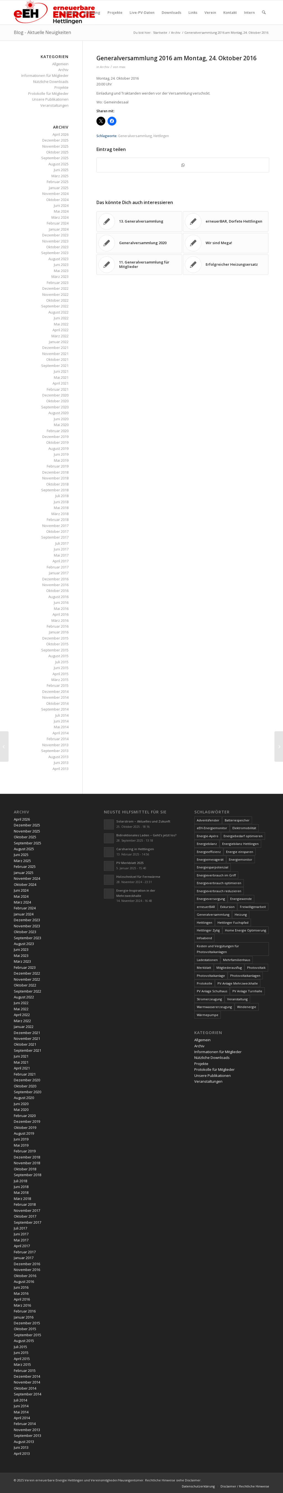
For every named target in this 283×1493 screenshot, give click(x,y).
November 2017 (55, 525)
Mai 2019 (61, 460)
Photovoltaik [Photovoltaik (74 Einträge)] (256, 967)
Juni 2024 (61, 205)
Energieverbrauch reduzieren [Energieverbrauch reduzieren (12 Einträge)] (219, 891)
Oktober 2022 (57, 300)
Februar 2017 (58, 567)
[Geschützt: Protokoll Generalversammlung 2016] (278, 746)
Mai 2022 (61, 324)
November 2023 (55, 241)
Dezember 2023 (55, 235)
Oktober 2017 (57, 531)
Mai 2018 (61, 507)
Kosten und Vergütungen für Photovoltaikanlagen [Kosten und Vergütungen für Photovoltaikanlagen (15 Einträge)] (218, 949)
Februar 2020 (58, 430)
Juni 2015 (61, 667)
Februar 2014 (58, 738)
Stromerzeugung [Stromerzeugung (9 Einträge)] (209, 999)
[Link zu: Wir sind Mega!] (225, 243)
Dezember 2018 (55, 472)
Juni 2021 (61, 371)
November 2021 (55, 353)
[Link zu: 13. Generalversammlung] (139, 221)
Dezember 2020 (55, 395)
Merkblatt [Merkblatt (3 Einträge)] (204, 967)
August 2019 (58, 448)
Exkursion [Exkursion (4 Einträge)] (227, 907)
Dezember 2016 (55, 578)
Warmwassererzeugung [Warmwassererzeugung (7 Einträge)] (214, 1007)
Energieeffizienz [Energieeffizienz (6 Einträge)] (209, 852)
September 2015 (55, 650)
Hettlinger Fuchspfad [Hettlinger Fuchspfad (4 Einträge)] (233, 922)
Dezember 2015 (55, 638)
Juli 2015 (62, 661)
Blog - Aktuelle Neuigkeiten (42, 32)
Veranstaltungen (54, 105)
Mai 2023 (61, 270)
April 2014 (61, 732)
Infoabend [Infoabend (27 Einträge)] (204, 938)
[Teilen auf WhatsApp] (183, 165)
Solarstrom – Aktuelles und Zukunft (143, 821)
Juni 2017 (61, 549)
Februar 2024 (58, 223)
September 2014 (55, 709)
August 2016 (58, 596)
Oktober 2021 (57, 359)
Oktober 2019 (57, 442)
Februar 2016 (58, 626)
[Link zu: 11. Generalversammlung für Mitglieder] (139, 264)
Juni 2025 (61, 169)
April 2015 (61, 673)
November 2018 (55, 478)
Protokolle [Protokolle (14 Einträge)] (204, 983)
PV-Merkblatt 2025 (129, 863)
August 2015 (58, 655)
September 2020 (55, 406)
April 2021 (61, 383)
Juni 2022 (61, 317)
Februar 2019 (58, 466)
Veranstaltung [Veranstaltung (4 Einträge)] (237, 999)
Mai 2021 (61, 377)
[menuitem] (70, 12)
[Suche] (263, 12)
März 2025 (60, 175)
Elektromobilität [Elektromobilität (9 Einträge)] (244, 828)
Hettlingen (161, 136)
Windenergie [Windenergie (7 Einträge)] (246, 1007)
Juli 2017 (62, 543)
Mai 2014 (61, 726)
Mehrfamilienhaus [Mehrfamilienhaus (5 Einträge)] (236, 960)
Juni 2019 (61, 454)
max (122, 67)
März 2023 (60, 276)
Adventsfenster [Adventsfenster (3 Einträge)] (208, 820)
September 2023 (55, 252)
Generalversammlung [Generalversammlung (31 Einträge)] (213, 914)
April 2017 (61, 560)
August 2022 (58, 312)
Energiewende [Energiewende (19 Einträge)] (241, 899)
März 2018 (60, 513)
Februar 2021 (58, 389)
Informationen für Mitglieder (45, 75)
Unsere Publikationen (50, 99)
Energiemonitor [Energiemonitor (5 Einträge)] (240, 859)
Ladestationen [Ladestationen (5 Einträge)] (207, 960)
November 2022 (55, 294)
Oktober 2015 (57, 643)
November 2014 (55, 697)
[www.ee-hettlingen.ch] (54, 12)
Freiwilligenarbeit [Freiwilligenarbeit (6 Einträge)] (253, 907)
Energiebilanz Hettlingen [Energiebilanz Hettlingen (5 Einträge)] (240, 844)
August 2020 (58, 412)
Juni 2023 (61, 264)
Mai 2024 (61, 211)
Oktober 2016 (57, 590)
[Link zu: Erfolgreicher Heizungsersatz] (225, 264)
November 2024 (55, 193)
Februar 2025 (58, 181)
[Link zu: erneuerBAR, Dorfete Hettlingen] (225, 221)
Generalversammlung (135, 136)
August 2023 (58, 258)
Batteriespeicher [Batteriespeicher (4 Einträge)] (237, 820)
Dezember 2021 (55, 347)
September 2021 (55, 365)
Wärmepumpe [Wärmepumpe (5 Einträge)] (207, 1015)
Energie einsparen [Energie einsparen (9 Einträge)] (239, 852)
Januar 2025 (59, 187)
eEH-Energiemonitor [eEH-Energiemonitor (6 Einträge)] (212, 828)
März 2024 (60, 217)
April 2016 (61, 614)
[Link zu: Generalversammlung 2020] (139, 243)
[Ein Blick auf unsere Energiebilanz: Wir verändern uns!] (4, 746)
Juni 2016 (61, 602)
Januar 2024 (59, 229)
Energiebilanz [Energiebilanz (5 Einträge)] (207, 844)
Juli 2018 (62, 495)
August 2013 (58, 756)
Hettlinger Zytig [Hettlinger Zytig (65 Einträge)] (208, 930)
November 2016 (55, 584)
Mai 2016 (61, 608)
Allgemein (60, 63)
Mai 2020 (61, 424)
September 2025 (55, 157)
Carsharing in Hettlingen (135, 849)
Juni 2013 (61, 762)
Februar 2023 (58, 282)
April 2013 (61, 768)
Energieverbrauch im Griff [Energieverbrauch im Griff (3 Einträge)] (216, 875)
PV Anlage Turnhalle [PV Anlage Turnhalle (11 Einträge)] (247, 991)
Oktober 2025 (57, 152)
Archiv (104, 67)
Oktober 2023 (57, 246)
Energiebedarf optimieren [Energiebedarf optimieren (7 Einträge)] (243, 836)
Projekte (61, 87)
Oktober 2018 (57, 484)
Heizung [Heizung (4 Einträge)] (241, 914)
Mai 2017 (61, 555)
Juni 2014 (61, 721)
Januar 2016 (59, 632)
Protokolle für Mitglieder (48, 93)
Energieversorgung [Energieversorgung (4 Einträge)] (211, 899)
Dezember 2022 (55, 288)
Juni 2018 (61, 501)
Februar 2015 (58, 685)
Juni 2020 (61, 418)
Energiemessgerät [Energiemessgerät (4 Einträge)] (210, 859)
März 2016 (60, 620)
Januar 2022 (59, 341)
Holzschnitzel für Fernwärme (138, 877)
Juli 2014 (62, 715)
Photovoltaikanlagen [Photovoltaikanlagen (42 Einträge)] (245, 975)
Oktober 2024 (57, 199)
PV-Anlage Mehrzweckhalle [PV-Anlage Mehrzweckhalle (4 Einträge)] (238, 983)
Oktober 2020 (57, 400)
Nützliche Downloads (51, 81)
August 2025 (58, 163)
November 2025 (55, 146)
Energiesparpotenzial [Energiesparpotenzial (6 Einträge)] (212, 867)
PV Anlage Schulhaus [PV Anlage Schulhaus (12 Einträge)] (212, 991)
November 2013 (55, 744)
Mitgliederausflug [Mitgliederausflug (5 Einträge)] (229, 967)
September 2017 (55, 537)
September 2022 (55, 306)
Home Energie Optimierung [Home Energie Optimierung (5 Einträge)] (245, 930)
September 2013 (55, 750)
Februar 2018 (58, 519)
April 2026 (61, 134)
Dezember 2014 (55, 691)
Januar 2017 (59, 572)
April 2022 (61, 329)
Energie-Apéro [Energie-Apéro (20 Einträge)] (207, 836)
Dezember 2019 (55, 436)
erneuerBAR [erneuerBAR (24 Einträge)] (206, 907)
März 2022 (60, 335)
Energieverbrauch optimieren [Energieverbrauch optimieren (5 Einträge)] (219, 883)
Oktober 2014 (57, 703)
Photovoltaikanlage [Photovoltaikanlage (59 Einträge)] (211, 975)
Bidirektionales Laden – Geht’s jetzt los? (146, 835)
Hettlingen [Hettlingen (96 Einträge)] (204, 922)
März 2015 (60, 679)
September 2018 (55, 489)
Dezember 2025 (55, 140)
